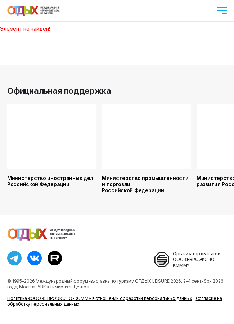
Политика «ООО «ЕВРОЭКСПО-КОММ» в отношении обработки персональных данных (99, 298)
